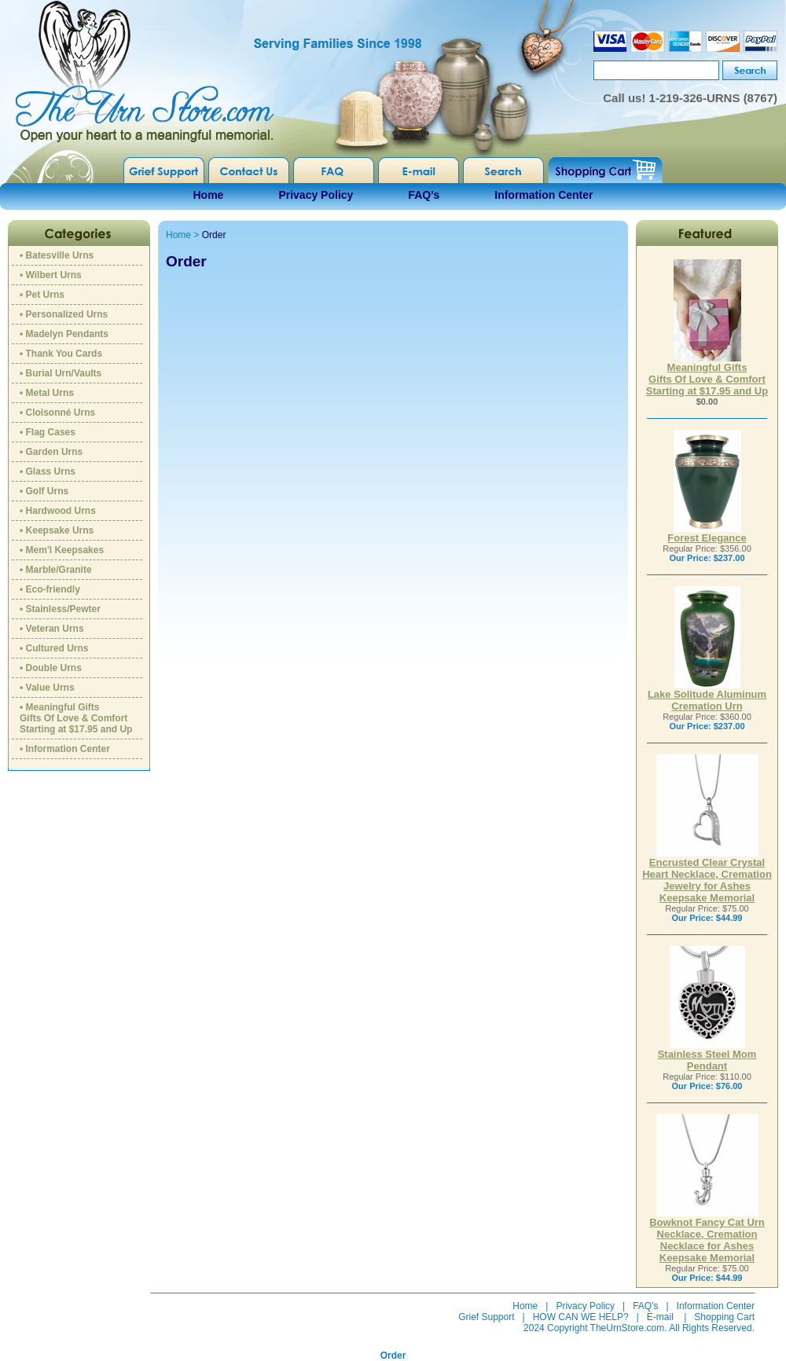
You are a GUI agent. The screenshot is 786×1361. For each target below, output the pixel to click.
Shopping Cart (724, 1316)
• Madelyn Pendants (64, 333)
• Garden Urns (51, 451)
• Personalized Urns (64, 314)
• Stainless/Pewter (60, 608)
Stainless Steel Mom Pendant (707, 1055)
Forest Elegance (706, 533)
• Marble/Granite (56, 569)
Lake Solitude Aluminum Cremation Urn (707, 695)
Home (208, 195)
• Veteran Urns (52, 628)
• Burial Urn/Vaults (60, 373)
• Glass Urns (47, 471)
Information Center (543, 195)
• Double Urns (51, 667)
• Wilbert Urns (51, 275)
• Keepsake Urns (57, 530)
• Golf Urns (44, 491)
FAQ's (423, 195)
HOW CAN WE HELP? (581, 1316)
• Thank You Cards (61, 353)
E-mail (660, 1316)
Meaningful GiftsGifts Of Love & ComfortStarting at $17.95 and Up (707, 374)
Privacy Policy (315, 195)
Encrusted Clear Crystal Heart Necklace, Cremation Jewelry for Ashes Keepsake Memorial (707, 875)
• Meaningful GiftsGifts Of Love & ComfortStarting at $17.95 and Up (76, 718)
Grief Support (486, 1316)
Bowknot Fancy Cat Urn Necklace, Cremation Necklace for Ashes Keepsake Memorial (707, 1235)
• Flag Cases (47, 432)
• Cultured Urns (54, 648)
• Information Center (65, 748)
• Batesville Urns (57, 255)
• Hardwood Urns (58, 510)
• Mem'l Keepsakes (62, 550)
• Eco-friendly (50, 589)
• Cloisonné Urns (57, 412)
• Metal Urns (47, 392)
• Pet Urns (42, 294)
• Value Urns (47, 687)
